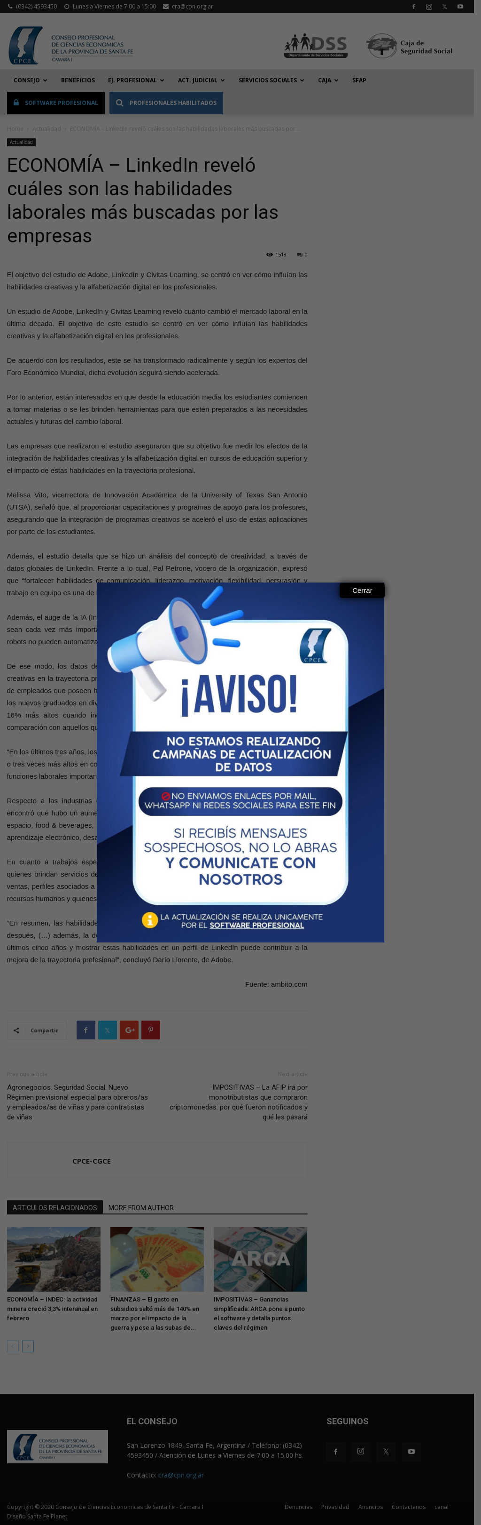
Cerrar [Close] (362, 590)
